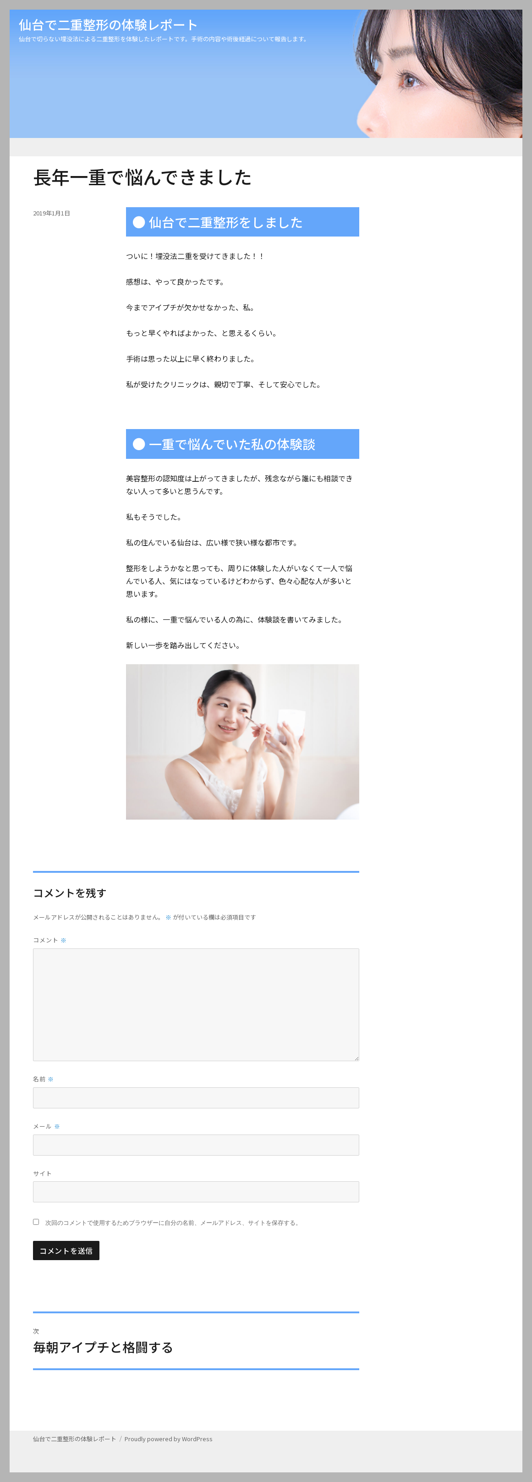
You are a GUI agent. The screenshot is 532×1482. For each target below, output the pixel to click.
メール (46, 1126)
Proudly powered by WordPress (169, 1438)
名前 (43, 1078)
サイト (42, 1173)
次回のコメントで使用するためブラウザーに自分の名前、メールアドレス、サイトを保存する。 (173, 1223)
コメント (50, 940)
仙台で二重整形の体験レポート (108, 24)
